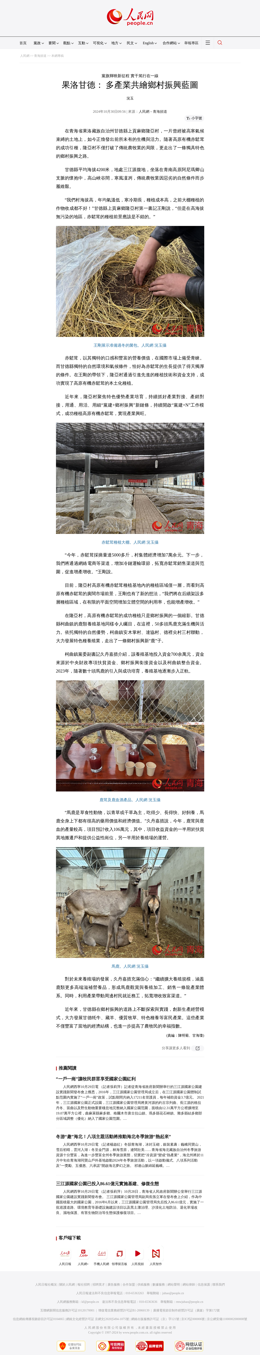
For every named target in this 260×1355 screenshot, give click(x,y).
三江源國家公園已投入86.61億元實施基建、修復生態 (107, 1183)
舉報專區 (191, 43)
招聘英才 (98, 1284)
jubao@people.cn (173, 1293)
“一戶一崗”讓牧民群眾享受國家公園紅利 (96, 1078)
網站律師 (189, 1284)
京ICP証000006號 (193, 1319)
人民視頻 (137, 1256)
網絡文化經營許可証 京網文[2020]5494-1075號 (97, 1319)
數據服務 (158, 1284)
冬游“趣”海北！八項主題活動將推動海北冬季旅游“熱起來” (113, 1136)
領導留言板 (119, 1256)
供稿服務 (143, 1284)
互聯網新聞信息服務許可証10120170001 (67, 1310)
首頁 (23, 43)
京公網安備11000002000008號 (227, 1319)
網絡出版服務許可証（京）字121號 (155, 1319)
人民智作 (156, 1256)
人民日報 (65, 1256)
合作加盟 (129, 1284)
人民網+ (83, 1256)
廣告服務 (114, 1284)
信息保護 (204, 1284)
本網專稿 (57, 55)
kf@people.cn (90, 1301)
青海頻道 (40, 55)
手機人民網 (101, 1256)
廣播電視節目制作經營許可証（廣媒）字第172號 (186, 1310)
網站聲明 (174, 1284)
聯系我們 (218, 1284)
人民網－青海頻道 (153, 111)
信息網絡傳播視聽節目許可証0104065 (38, 1319)
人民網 (24, 55)
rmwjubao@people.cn (189, 1301)
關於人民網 (67, 1284)
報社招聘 (83, 1284)
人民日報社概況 (46, 1284)
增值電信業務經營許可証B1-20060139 (123, 1310)
